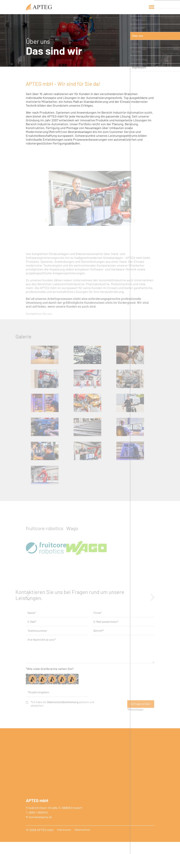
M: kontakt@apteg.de (39, 829)
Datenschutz (82, 841)
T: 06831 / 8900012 (37, 824)
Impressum (64, 841)
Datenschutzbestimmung (62, 727)
